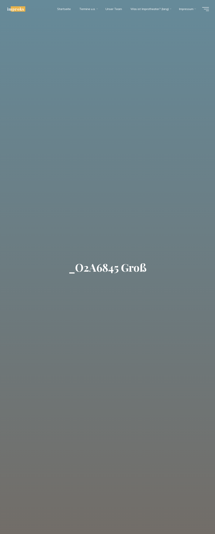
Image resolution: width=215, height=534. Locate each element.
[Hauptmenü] (205, 9)
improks (15, 9)
